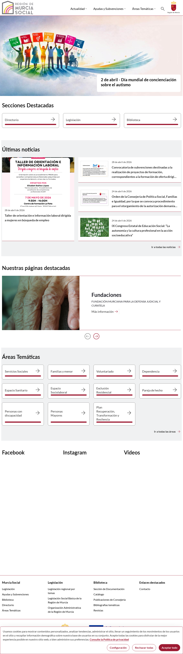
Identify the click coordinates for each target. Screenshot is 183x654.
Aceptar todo (169, 647)
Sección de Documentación (109, 588)
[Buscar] (162, 9)
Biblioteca (8, 599)
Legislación (8, 588)
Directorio (8, 605)
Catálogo (99, 594)
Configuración (118, 647)
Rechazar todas (144, 647)
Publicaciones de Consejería (110, 599)
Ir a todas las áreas (167, 432)
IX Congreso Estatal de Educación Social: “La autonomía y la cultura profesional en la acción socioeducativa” (142, 230)
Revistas (98, 610)
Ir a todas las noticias (166, 247)
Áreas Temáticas (11, 610)
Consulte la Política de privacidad (109, 639)
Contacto (144, 588)
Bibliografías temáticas (107, 605)
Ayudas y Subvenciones (15, 594)
